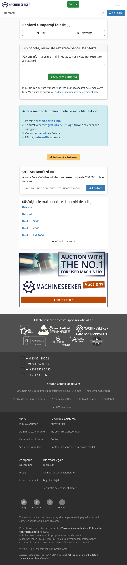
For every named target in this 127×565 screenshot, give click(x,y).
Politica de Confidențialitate (82, 554)
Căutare (116, 13)
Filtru (42, 33)
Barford (27, 214)
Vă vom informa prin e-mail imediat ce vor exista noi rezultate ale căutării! (62, 59)
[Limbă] (118, 4)
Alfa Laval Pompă (87, 399)
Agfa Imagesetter (61, 399)
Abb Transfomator (63, 407)
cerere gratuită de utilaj (55, 125)
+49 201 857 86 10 (37, 364)
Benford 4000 (30, 228)
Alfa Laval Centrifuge (98, 390)
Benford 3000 (30, 221)
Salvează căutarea (63, 77)
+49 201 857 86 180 (38, 369)
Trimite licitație (63, 300)
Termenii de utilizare (30, 557)
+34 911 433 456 (36, 375)
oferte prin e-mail (50, 121)
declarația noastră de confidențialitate (79, 92)
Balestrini (28, 207)
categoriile (42, 137)
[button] (123, 4)
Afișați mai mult (63, 241)
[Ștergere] (103, 13)
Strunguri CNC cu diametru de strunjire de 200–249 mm (49, 390)
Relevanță (84, 33)
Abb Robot (108, 399)
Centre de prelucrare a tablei (29, 399)
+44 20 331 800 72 (37, 358)
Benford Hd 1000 (33, 235)
